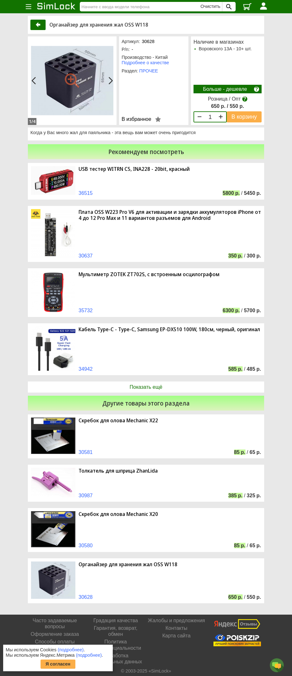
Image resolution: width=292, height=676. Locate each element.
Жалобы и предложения (176, 620)
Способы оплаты (55, 641)
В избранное (136, 119)
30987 (86, 495)
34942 (86, 369)
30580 (86, 545)
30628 (86, 597)
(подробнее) (71, 649)
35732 (86, 310)
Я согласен (58, 664)
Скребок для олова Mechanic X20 (118, 514)
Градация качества (115, 620)
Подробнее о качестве (145, 62)
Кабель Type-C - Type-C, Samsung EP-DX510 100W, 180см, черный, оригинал (169, 329)
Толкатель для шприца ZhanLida (118, 471)
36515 (86, 193)
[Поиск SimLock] (228, 6)
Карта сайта (176, 635)
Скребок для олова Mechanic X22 (118, 421)
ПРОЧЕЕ (148, 70)
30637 (86, 255)
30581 (86, 452)
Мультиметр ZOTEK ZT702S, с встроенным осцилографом (149, 274)
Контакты (176, 628)
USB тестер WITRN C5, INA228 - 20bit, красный (134, 169)
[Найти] (140, 6)
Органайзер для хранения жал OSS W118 (128, 564)
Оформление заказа (55, 634)
